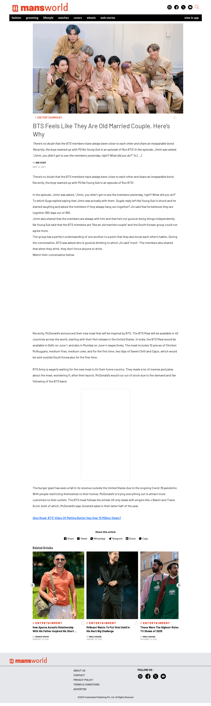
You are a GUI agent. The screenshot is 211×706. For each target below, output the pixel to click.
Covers (78, 18)
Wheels (91, 18)
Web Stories (107, 18)
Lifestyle (48, 18)
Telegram (115, 538)
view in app (191, 18)
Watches (63, 18)
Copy (143, 538)
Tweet (82, 538)
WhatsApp (97, 538)
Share (69, 538)
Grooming (32, 18)
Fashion (16, 18)
